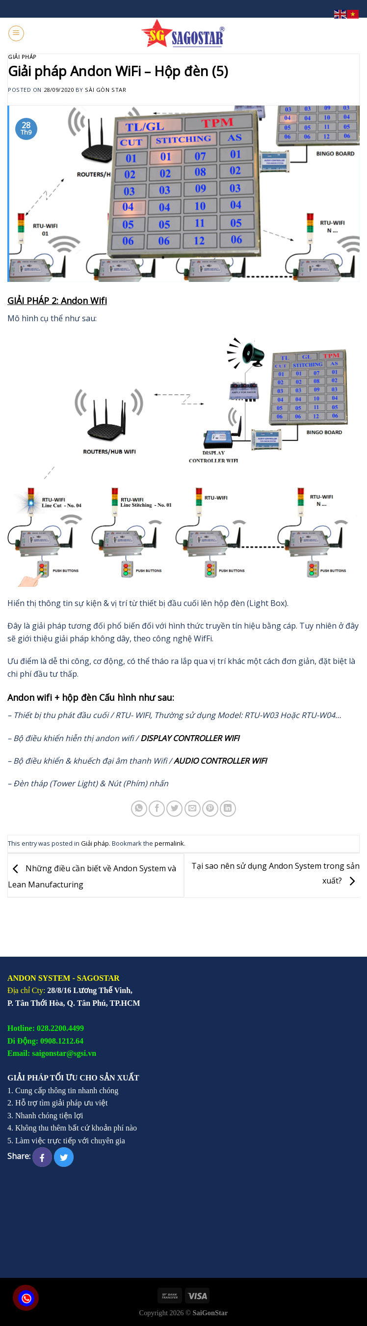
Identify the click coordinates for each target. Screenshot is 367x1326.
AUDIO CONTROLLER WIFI (220, 760)
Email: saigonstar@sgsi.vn (51, 1053)
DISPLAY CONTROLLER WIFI (189, 738)
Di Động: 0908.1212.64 (45, 1041)
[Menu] (16, 33)
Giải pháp (22, 56)
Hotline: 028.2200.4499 (45, 1028)
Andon (20, 697)
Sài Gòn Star (105, 89)
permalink (169, 843)
